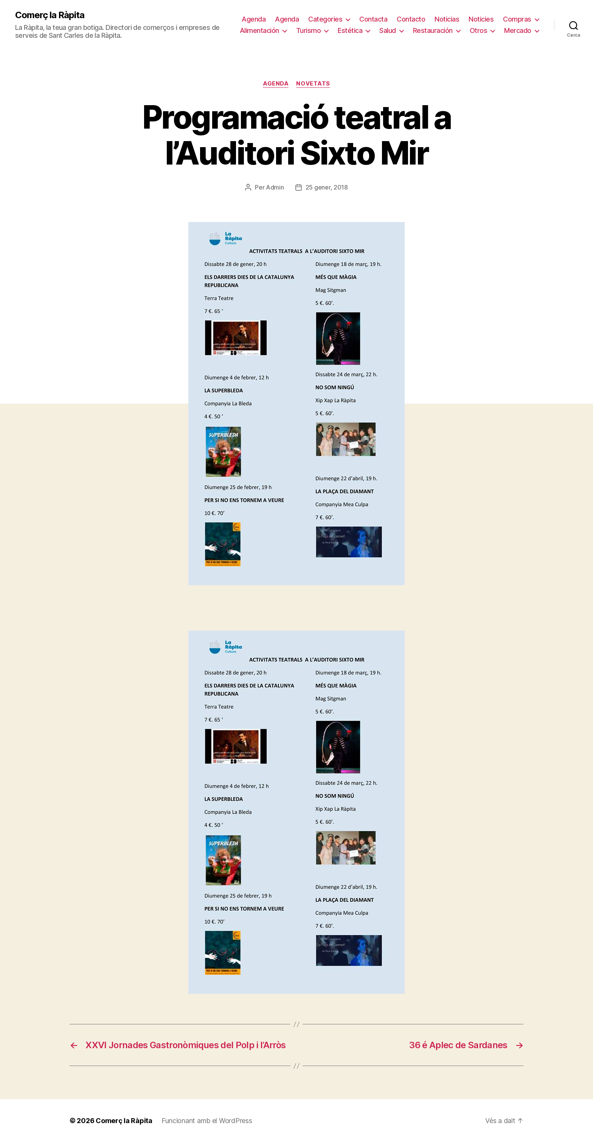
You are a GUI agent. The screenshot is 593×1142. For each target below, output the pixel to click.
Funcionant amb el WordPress (206, 1121)
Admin (275, 187)
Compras (517, 19)
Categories (325, 19)
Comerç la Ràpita (49, 15)
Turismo (308, 30)
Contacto (411, 19)
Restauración (433, 30)
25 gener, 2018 (327, 187)
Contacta (373, 19)
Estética (350, 30)
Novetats (313, 83)
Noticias (447, 19)
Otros (478, 30)
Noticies (481, 19)
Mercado (517, 30)
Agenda (253, 19)
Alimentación (259, 30)
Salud (387, 30)
